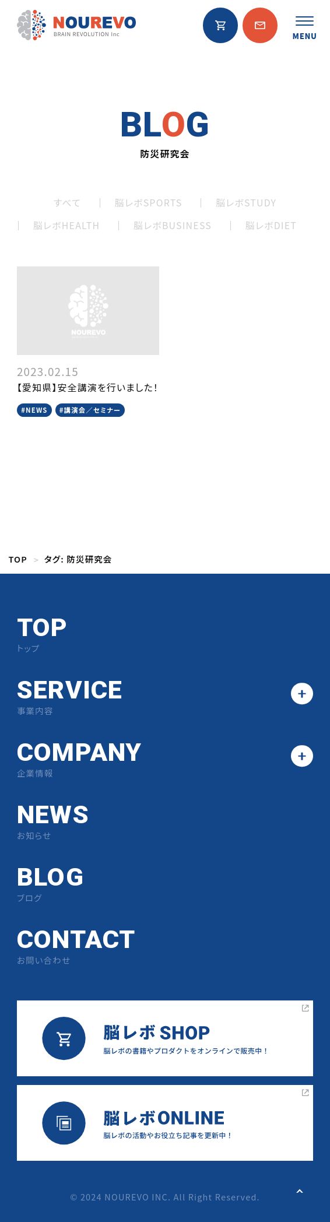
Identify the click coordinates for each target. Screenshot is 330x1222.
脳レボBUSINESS (173, 225)
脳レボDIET (271, 225)
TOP (17, 559)
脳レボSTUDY (246, 202)
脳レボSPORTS (148, 202)
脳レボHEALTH (66, 225)
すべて (67, 202)
